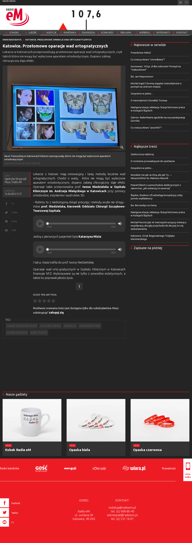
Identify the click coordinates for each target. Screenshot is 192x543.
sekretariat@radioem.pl (122, 515)
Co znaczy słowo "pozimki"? (146, 127)
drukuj (14, 221)
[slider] (81, 223)
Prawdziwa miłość (141, 52)
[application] (79, 223)
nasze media (9, 1)
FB (12, 203)
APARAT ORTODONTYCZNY (22, 325)
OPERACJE (70, 325)
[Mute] (119, 223)
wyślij (13, 230)
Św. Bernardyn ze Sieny (143, 205)
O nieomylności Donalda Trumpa (149, 100)
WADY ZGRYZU (39, 332)
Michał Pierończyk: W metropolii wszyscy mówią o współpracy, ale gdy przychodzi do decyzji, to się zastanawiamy (158, 225)
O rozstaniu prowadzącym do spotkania (153, 161)
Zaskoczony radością (142, 154)
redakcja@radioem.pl (122, 507)
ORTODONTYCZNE (89, 325)
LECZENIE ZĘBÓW (50, 325)
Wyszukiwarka (186, 2)
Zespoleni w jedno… (142, 93)
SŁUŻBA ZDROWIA (17, 332)
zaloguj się (56, 312)
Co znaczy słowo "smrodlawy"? (148, 59)
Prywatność (169, 468)
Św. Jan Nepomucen (142, 76)
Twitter (14, 212)
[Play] (40, 223)
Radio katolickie (9, 468)
